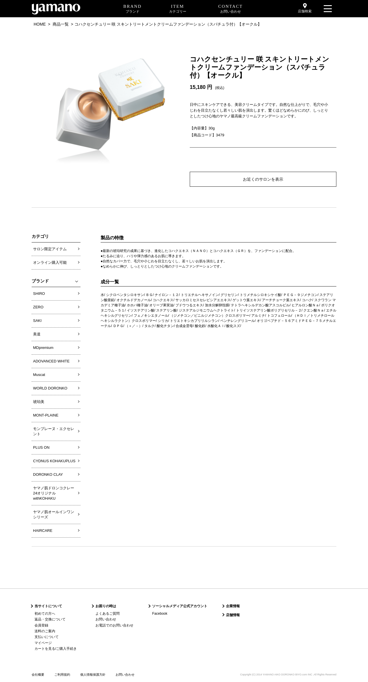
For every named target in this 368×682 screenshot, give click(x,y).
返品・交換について (50, 619)
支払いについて (46, 637)
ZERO (38, 307)
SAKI (37, 320)
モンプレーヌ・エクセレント (53, 431)
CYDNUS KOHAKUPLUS (54, 461)
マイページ (43, 643)
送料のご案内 (44, 631)
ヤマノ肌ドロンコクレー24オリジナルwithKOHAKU (53, 493)
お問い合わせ (105, 619)
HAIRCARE (42, 530)
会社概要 (38, 674)
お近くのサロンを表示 (263, 179)
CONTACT (231, 9)
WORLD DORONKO (50, 388)
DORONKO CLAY (48, 474)
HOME (40, 24)
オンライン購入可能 (50, 262)
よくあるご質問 (107, 614)
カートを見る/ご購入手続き (55, 649)
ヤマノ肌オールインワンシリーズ (53, 514)
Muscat (39, 374)
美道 (37, 334)
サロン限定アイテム (50, 249)
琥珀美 (38, 402)
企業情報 (233, 606)
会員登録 (41, 625)
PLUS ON (41, 447)
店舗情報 (233, 615)
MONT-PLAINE (45, 415)
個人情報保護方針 (93, 674)
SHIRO (39, 293)
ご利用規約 (62, 674)
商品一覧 (61, 24)
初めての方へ (44, 614)
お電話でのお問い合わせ (114, 625)
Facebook (159, 614)
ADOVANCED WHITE (51, 361)
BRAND (132, 9)
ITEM (178, 9)
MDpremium (43, 347)
